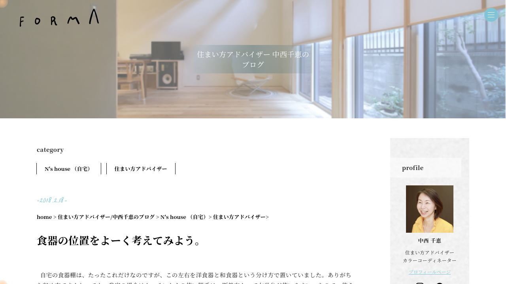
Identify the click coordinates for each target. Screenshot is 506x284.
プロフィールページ (430, 271)
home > (47, 216)
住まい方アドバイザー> (241, 216)
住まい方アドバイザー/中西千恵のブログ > (108, 216)
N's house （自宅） (69, 168)
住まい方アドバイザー (141, 168)
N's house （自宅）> (186, 216)
